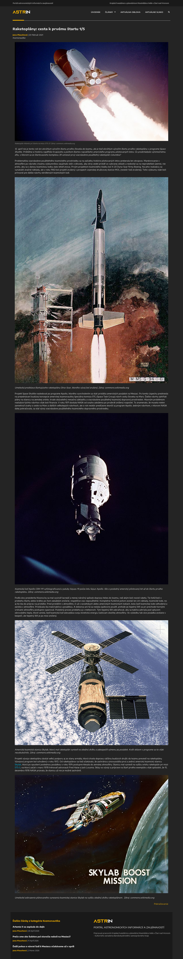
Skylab (18, 764)
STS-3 (17, 767)
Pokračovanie (161, 904)
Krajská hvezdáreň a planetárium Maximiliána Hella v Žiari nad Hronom (139, 3)
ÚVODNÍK (95, 12)
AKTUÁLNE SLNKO (154, 12)
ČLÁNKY (110, 12)
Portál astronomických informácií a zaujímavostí (33, 3)
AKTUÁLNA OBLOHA (130, 12)
